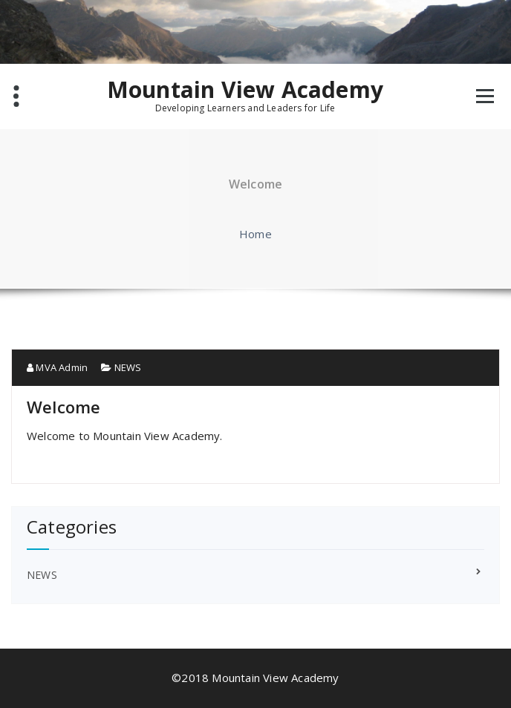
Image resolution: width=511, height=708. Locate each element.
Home (255, 233)
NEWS (128, 367)
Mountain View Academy (245, 89)
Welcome (63, 407)
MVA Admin (57, 367)
